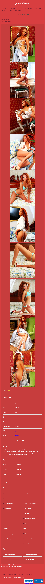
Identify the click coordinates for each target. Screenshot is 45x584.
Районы (4, 10)
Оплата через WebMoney (16, 574)
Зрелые (13, 8)
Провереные (37, 8)
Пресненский (18, 431)
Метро (10, 10)
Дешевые (20, 8)
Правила (4, 574)
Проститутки (5, 8)
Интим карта (17, 10)
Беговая (17, 435)
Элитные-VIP (28, 8)
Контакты (29, 574)
